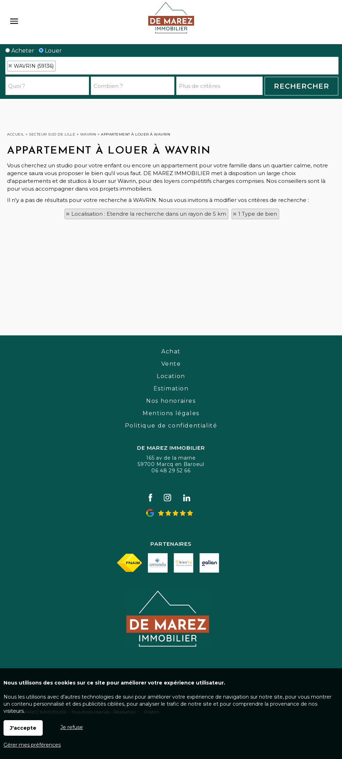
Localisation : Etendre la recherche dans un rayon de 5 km (148, 213)
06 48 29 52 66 (171, 470)
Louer (50, 50)
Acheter (19, 50)
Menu (14, 21)
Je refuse (71, 727)
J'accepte (23, 728)
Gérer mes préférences (32, 745)
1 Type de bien (257, 213)
